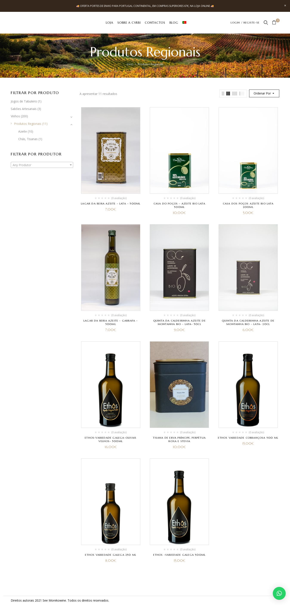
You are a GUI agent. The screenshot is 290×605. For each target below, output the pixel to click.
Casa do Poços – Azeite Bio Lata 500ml (179, 205)
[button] (275, 22)
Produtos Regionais (27, 124)
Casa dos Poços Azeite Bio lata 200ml (248, 205)
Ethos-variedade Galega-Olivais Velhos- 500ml (110, 439)
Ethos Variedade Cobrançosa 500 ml (248, 437)
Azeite (22, 131)
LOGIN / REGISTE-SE (245, 22)
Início (130, 64)
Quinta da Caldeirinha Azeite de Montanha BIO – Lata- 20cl (248, 322)
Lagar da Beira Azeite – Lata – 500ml (110, 203)
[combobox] (42, 165)
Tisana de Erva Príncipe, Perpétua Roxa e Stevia (179, 439)
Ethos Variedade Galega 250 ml (110, 554)
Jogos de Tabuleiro (24, 101)
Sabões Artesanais (24, 109)
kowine (61, 600)
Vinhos (15, 116)
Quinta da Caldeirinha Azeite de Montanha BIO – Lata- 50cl (179, 322)
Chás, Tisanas (28, 139)
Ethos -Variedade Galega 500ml (179, 554)
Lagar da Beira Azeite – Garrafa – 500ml (110, 322)
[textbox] (42, 165)
